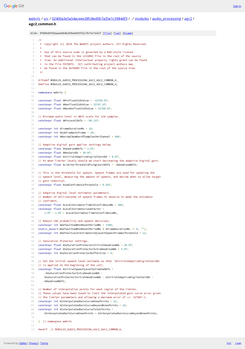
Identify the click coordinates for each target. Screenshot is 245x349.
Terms (44, 343)
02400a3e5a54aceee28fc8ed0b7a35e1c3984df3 (89, 18)
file (107, 33)
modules (142, 18)
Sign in (237, 6)
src (46, 18)
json (238, 343)
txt (229, 343)
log (117, 33)
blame (128, 33)
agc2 (188, 18)
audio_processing (166, 18)
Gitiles (23, 343)
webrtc (34, 18)
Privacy (33, 343)
